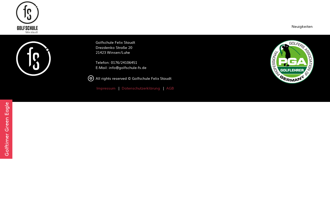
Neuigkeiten (302, 26)
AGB (170, 88)
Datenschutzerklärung (141, 88)
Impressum (106, 88)
